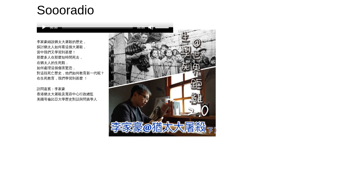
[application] (105, 30)
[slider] (97, 27)
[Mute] (151, 27)
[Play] (44, 27)
